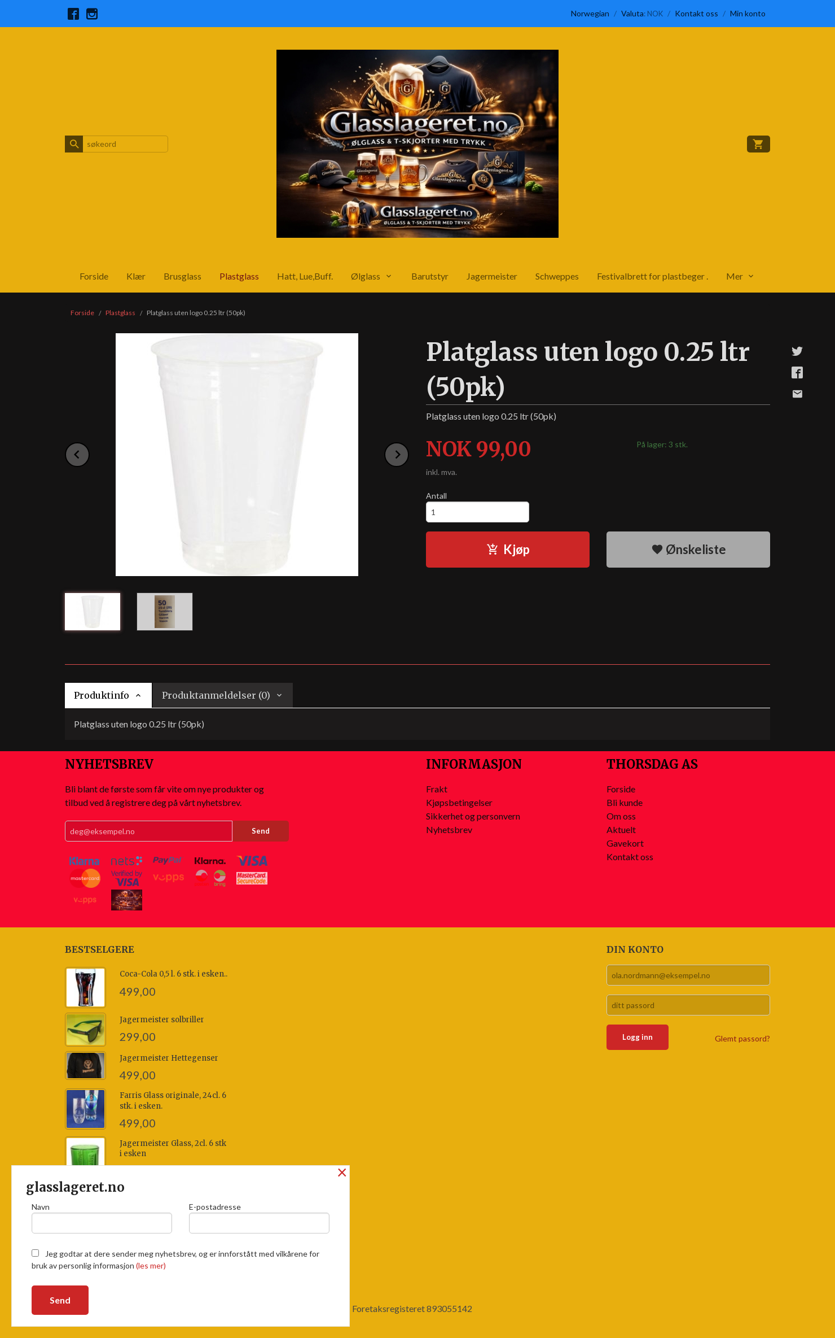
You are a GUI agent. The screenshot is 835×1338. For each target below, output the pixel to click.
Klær (136, 276)
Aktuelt (621, 829)
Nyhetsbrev (449, 829)
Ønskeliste (688, 549)
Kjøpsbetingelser (459, 802)
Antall (436, 495)
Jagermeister (492, 276)
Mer (734, 276)
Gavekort (625, 843)
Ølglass (365, 276)
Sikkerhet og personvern (473, 815)
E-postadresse (259, 1218)
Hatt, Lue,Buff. (305, 276)
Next (408, 452)
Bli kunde (625, 802)
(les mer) (151, 1265)
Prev (89, 452)
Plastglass (239, 276)
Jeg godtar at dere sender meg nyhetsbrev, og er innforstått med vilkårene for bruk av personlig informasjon (175, 1259)
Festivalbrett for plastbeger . (652, 276)
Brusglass (182, 276)
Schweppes (557, 276)
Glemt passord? (742, 1038)
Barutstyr (430, 276)
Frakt (436, 788)
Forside (94, 276)
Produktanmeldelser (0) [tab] (216, 695)
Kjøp (508, 549)
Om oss (621, 815)
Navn (102, 1218)
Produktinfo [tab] (101, 695)
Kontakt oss (630, 856)
